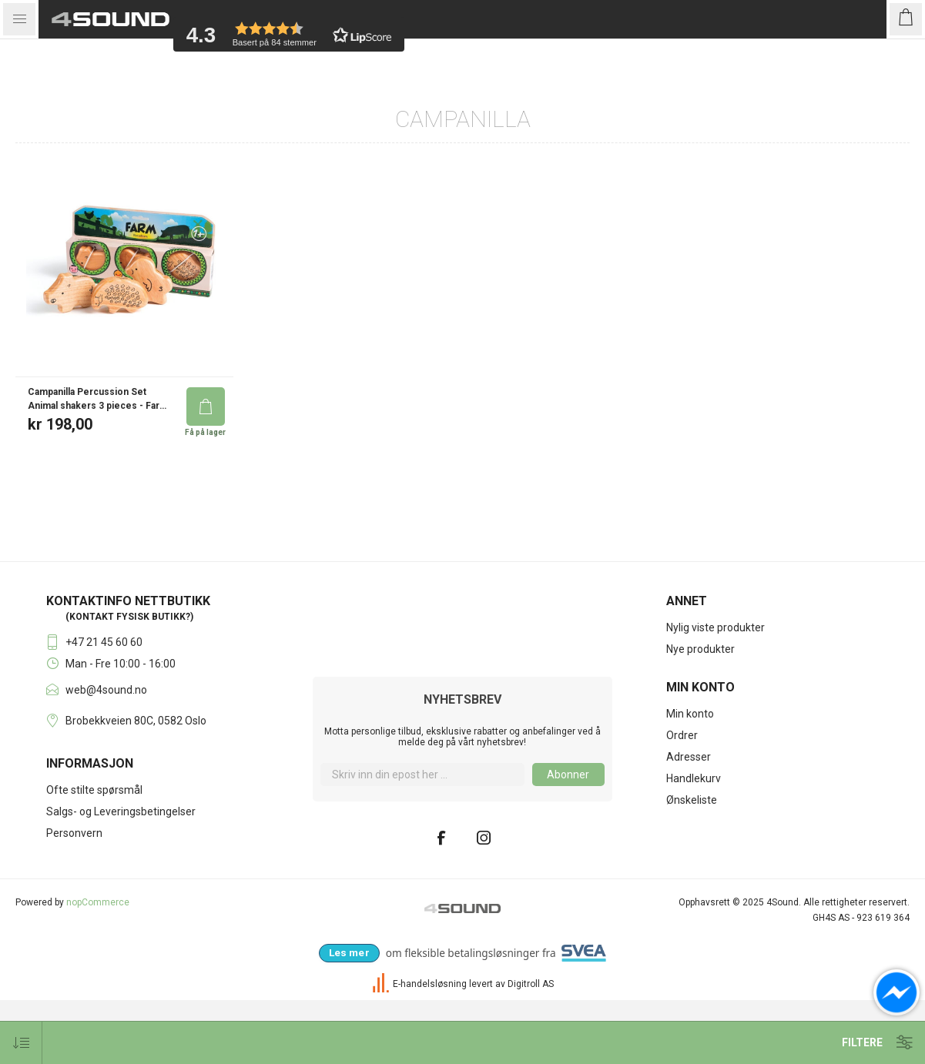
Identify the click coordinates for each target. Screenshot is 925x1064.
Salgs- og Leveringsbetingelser (121, 875)
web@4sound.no (106, 754)
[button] (288, 34)
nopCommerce (97, 966)
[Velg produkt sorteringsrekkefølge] (21, 1043)
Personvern (74, 897)
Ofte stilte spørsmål (94, 854)
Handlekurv (693, 842)
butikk (169, 680)
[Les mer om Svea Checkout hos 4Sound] (349, 1017)
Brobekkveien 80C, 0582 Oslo (135, 784)
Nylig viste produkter (715, 691)
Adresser (688, 821)
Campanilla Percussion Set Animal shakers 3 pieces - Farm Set (98, 463)
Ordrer (682, 799)
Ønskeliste (691, 864)
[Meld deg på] (422, 838)
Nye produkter (700, 713)
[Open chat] (896, 992)
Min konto (690, 777)
